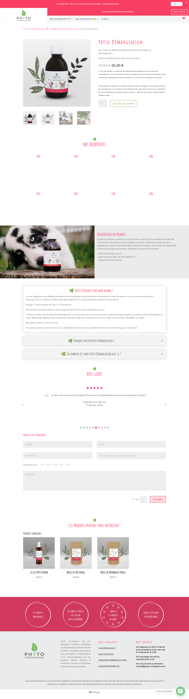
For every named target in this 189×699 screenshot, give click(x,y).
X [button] (186, 2)
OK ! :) (177, 3)
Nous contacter (106, 654)
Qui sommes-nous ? (107, 648)
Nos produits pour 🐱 (86, 19)
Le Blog (104, 19)
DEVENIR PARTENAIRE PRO (108, 666)
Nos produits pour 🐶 (60, 19)
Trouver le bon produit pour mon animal (117, 11)
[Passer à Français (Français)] (94, 692)
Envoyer (158, 499)
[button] (81, 428)
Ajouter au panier (123, 103)
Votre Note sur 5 (30, 465)
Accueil (26, 29)
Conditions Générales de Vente (112, 660)
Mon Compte (179, 11)
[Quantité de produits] (102, 103)
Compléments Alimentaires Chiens (64, 29)
